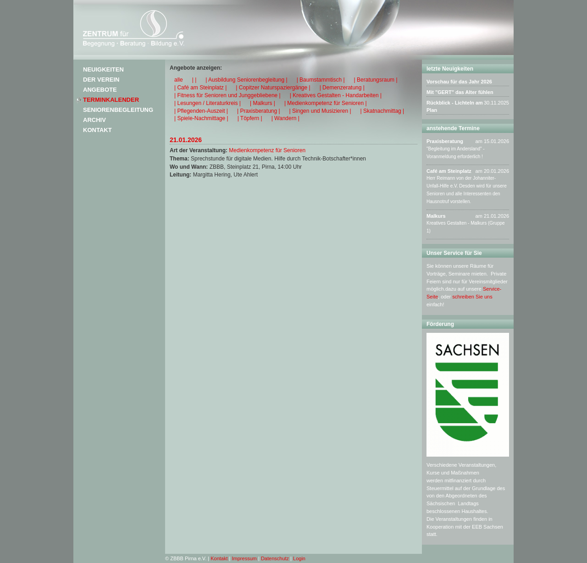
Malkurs (436, 216)
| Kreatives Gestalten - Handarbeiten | (336, 95)
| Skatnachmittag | (382, 111)
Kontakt (97, 130)
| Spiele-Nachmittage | (201, 118)
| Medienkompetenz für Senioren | (325, 103)
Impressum (244, 558)
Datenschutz (275, 558)
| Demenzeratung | (342, 87)
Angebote (100, 89)
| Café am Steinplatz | (200, 87)
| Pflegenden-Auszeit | (201, 111)
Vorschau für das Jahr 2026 (459, 81)
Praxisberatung (444, 141)
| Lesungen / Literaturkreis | (207, 103)
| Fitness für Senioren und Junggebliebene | (227, 95)
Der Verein (101, 79)
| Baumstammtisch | (321, 80)
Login (299, 558)
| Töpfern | (250, 118)
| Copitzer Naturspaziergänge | (273, 87)
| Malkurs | (262, 103)
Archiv (94, 119)
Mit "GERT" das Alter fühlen (459, 92)
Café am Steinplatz (448, 171)
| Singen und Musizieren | (320, 111)
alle (178, 80)
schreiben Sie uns (472, 296)
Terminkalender (111, 99)
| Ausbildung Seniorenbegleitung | (246, 80)
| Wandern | (285, 118)
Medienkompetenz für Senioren (267, 150)
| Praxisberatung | (258, 111)
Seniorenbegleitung (118, 109)
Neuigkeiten (103, 69)
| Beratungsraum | (376, 80)
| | (194, 80)
